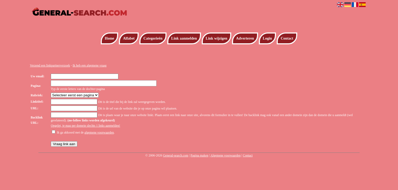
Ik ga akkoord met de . (86, 132)
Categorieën (152, 38)
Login (267, 38)
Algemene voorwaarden (225, 155)
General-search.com (175, 155)
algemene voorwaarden (99, 132)
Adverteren (245, 38)
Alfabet (128, 38)
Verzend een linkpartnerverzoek (50, 65)
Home (109, 38)
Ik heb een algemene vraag (90, 65)
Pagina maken (199, 155)
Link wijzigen (216, 38)
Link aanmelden (184, 38)
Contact (287, 38)
